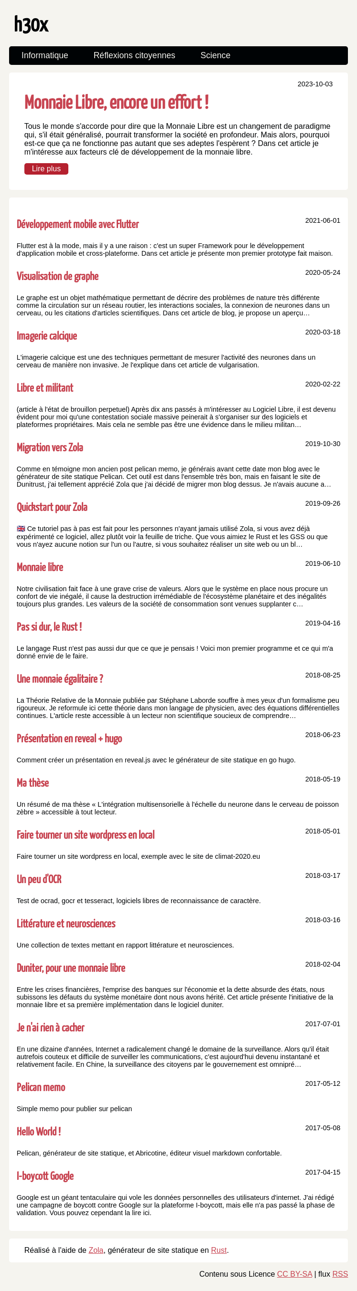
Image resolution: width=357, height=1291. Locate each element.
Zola (95, 1250)
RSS (340, 1274)
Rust (219, 1250)
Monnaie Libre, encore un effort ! (116, 101)
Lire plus (46, 169)
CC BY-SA (294, 1274)
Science (216, 55)
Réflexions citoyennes (134, 55)
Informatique (45, 55)
